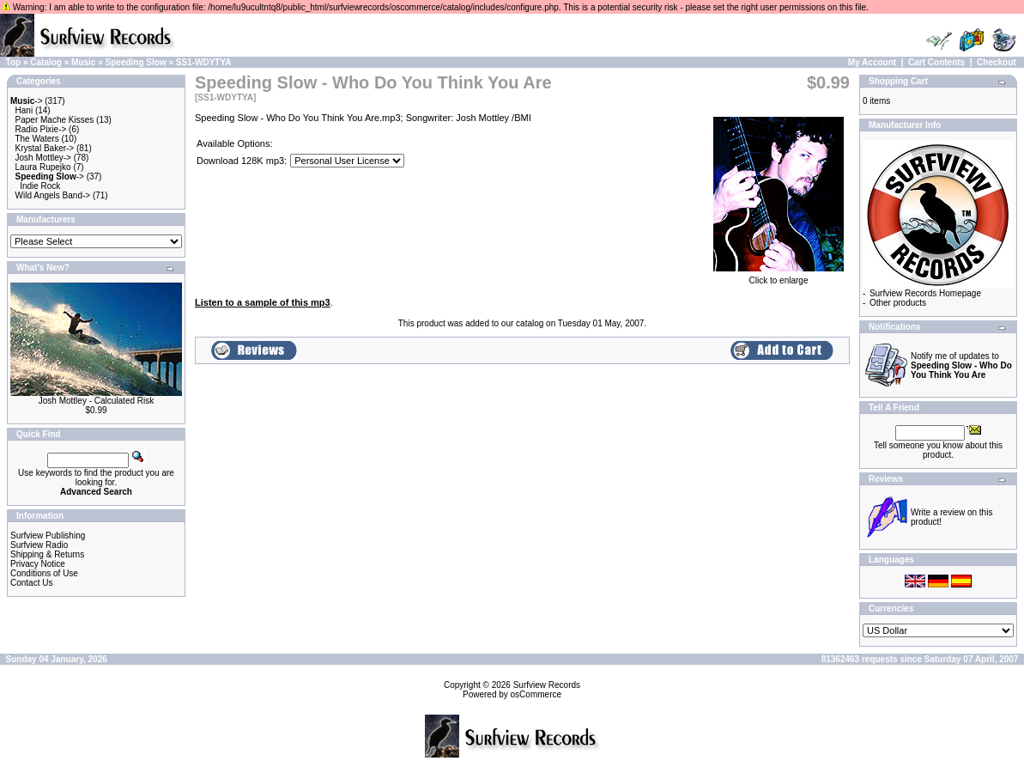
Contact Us (31, 582)
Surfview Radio (39, 545)
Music (83, 62)
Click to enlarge (778, 276)
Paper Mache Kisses (54, 120)
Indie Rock (40, 186)
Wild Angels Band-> (53, 195)
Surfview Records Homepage (925, 293)
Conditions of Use (44, 573)
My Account (872, 62)
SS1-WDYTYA (204, 62)
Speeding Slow (136, 62)
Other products (897, 302)
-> (26, 101)
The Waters (36, 138)
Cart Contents (936, 62)
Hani (24, 110)
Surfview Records (546, 685)
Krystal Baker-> (45, 148)
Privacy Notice (37, 564)
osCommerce (536, 694)
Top (13, 62)
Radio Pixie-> (41, 129)
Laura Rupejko (43, 167)
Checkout (996, 62)
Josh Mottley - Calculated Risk (97, 400)
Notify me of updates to (961, 365)
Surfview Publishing (47, 535)
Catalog (46, 62)
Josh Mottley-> (43, 157)
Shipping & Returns (47, 554)
